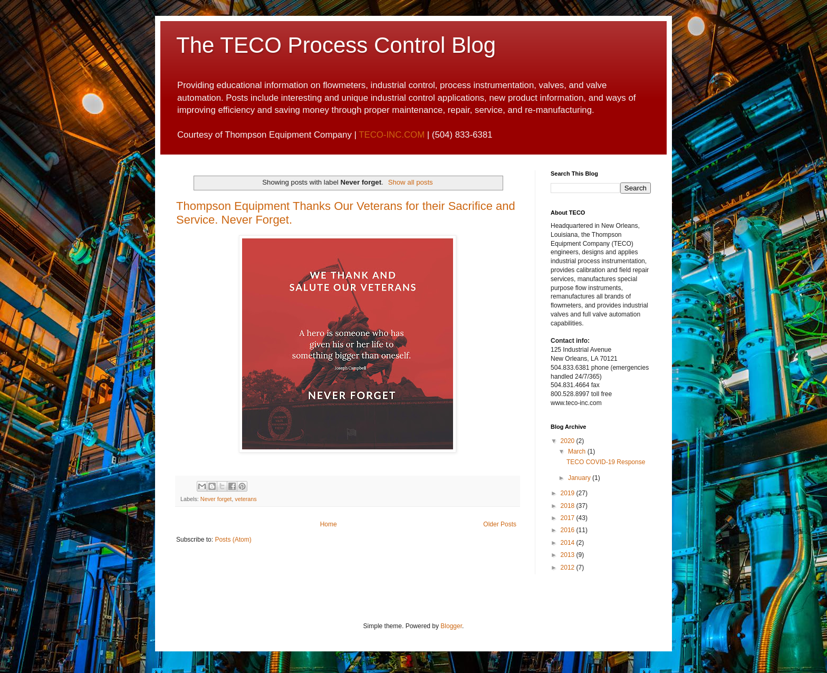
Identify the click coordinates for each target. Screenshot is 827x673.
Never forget (216, 499)
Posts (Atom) (233, 539)
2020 (568, 441)
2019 (568, 493)
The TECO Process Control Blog (336, 45)
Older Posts (499, 524)
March (578, 451)
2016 (568, 530)
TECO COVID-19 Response (605, 462)
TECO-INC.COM (392, 135)
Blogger (451, 626)
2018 (568, 505)
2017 (568, 518)
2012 (568, 567)
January (580, 478)
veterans (245, 499)
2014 (568, 542)
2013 (568, 555)
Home (328, 524)
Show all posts (410, 182)
